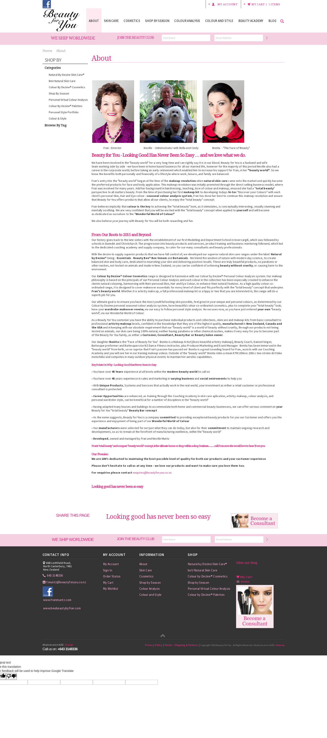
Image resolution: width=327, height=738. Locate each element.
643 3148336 (53, 575)
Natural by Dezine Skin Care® (66, 75)
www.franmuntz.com (57, 600)
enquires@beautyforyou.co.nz (152, 472)
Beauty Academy (250, 21)
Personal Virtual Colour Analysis (68, 100)
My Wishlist (110, 589)
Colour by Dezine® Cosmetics (67, 87)
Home (47, 50)
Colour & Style (58, 118)
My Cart (108, 583)
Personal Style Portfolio (64, 112)
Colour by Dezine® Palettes (65, 106)
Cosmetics (132, 21)
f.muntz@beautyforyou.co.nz (64, 582)
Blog (272, 21)
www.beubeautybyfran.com (62, 608)
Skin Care (111, 21)
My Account (111, 564)
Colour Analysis (187, 21)
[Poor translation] (11, 676)
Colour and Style (219, 21)
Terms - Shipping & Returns (181, 645)
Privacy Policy (153, 645)
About (94, 21)
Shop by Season (157, 21)
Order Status (112, 576)
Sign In (107, 570)
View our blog (246, 563)
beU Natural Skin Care (62, 81)
